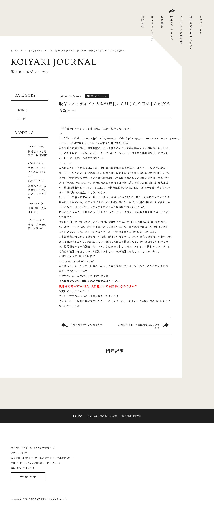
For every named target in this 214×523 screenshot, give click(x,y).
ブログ (22, 118)
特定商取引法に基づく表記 (101, 419)
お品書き (162, 21)
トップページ (201, 25)
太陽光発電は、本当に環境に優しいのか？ (139, 326)
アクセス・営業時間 (181, 29)
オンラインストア (152, 28)
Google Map (28, 490)
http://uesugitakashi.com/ (77, 261)
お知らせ (23, 110)
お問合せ (143, 21)
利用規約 (76, 419)
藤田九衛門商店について (191, 33)
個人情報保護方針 (132, 419)
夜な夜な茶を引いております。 (88, 325)
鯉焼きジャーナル (172, 28)
